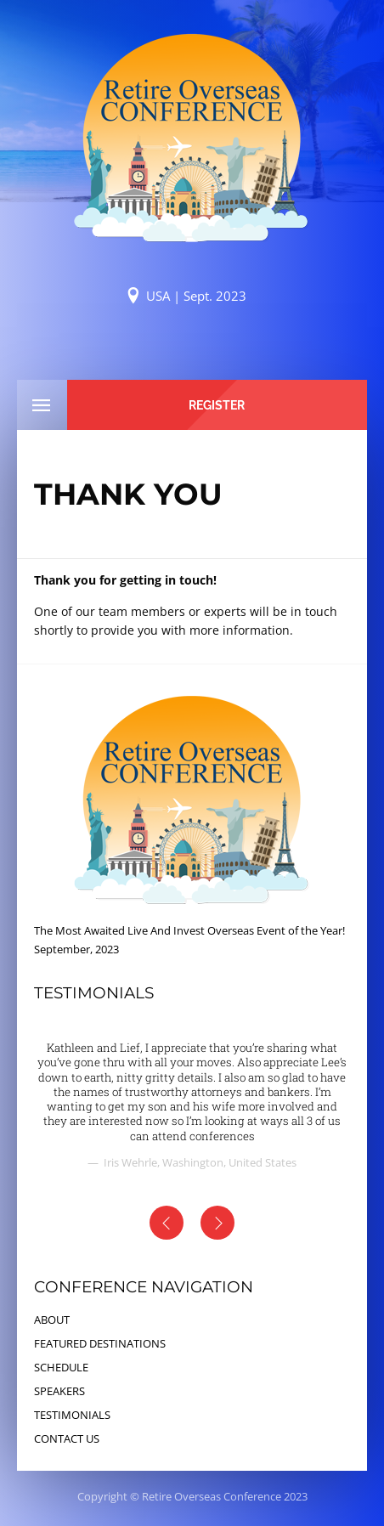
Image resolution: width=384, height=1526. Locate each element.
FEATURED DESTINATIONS (100, 1343)
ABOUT (52, 1319)
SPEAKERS (59, 1391)
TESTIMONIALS (72, 1414)
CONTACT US (66, 1438)
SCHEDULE (61, 1367)
